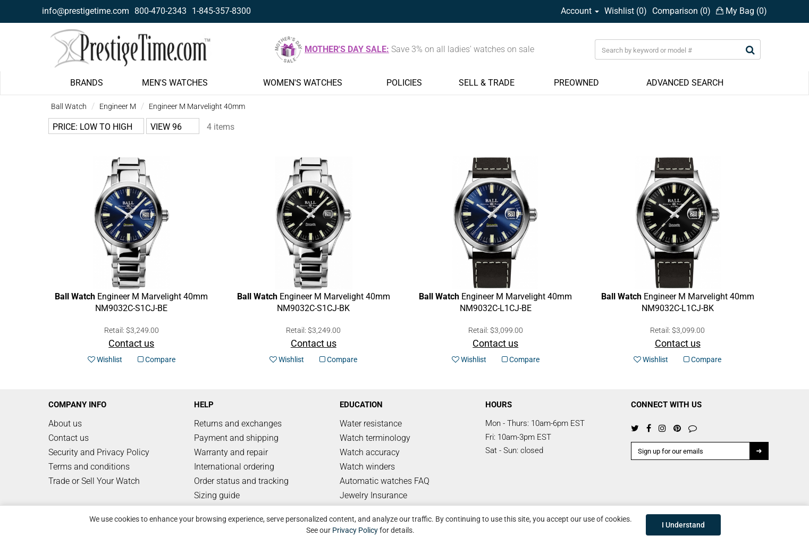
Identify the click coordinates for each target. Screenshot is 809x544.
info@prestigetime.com (85, 11)
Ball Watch (69, 106)
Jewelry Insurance (373, 495)
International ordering (234, 467)
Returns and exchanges (238, 424)
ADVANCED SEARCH (684, 83)
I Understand (683, 525)
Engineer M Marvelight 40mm (197, 106)
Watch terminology (375, 438)
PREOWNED (576, 83)
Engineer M (117, 106)
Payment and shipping (236, 438)
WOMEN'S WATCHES (302, 83)
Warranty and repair (231, 452)
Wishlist (105, 359)
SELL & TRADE (487, 83)
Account (580, 11)
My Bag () (741, 11)
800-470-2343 (160, 11)
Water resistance (371, 424)
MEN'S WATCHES (175, 83)
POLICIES (404, 83)
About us (65, 424)
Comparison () (681, 11)
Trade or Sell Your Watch (94, 481)
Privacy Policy (355, 530)
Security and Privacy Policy (98, 452)
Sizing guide (217, 495)
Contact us (68, 438)
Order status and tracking (241, 481)
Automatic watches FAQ (384, 481)
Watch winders (367, 467)
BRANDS (86, 83)
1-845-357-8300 (221, 11)
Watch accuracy (370, 452)
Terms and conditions (89, 467)
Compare (156, 359)
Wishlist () (625, 11)
